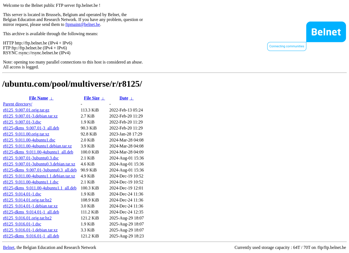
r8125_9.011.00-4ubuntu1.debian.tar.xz (37, 146)
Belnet (8, 247)
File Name (38, 98)
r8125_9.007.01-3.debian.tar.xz (30, 116)
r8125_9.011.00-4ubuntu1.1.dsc (31, 182)
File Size (92, 98)
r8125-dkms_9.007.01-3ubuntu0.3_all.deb (40, 170)
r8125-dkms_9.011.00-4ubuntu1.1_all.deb (40, 188)
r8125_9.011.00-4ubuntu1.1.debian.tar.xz (39, 176)
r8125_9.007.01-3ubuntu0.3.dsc (31, 158)
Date (123, 98)
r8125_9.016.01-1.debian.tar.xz (30, 230)
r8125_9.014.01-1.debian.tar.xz (30, 206)
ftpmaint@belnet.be (82, 24)
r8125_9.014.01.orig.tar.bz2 (27, 200)
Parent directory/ (17, 104)
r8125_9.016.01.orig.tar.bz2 (27, 218)
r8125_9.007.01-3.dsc (22, 122)
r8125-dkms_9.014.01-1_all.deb (31, 212)
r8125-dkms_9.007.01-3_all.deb (31, 128)
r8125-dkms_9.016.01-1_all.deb (31, 236)
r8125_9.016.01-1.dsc (22, 224)
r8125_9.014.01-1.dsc (22, 194)
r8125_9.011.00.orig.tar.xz (26, 134)
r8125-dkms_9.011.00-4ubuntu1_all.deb (38, 152)
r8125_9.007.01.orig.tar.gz (26, 110)
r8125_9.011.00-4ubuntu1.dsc (29, 140)
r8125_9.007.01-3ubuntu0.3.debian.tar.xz (39, 164)
